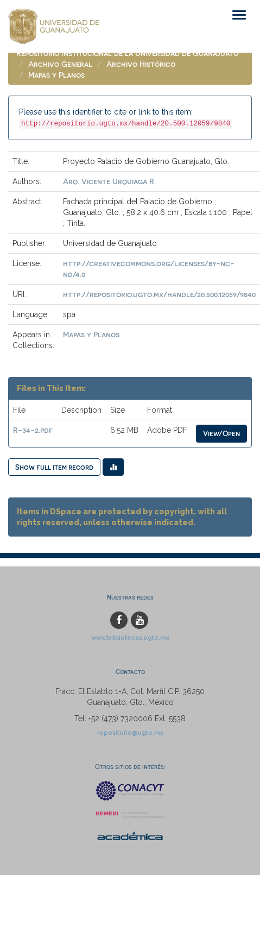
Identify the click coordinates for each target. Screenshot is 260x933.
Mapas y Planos (56, 74)
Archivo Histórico (140, 63)
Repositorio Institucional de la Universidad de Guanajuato (127, 53)
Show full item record (54, 467)
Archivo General (60, 63)
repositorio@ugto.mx (130, 732)
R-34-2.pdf (33, 429)
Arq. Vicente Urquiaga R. (109, 181)
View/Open (221, 433)
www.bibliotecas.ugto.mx (130, 637)
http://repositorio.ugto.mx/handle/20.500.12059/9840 (159, 294)
